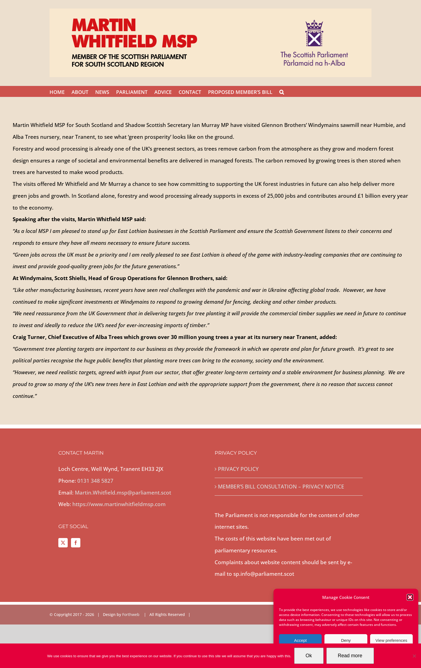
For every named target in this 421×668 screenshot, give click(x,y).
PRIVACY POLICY (238, 469)
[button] (410, 597)
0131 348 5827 (95, 480)
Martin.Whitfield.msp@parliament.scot (123, 492)
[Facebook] (75, 542)
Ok (309, 655)
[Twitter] (63, 542)
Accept (300, 640)
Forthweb (131, 614)
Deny (346, 640)
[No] (414, 656)
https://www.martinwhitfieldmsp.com (119, 504)
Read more (350, 655)
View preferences (392, 640)
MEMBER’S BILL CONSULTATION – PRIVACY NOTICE (281, 486)
